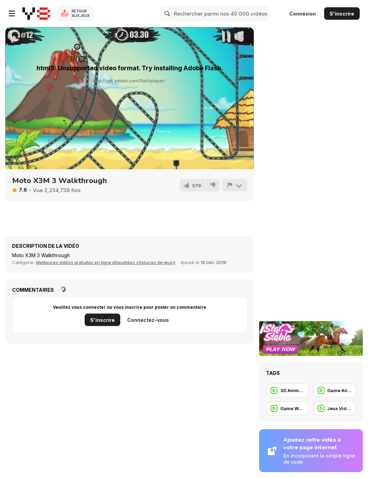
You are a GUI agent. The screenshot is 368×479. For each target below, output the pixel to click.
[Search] (167, 13)
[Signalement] (234, 185)
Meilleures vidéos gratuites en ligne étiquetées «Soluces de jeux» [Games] (106, 262)
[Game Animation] (334, 390)
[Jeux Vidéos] (334, 408)
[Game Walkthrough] (287, 408)
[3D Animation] (287, 390)
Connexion (302, 14)
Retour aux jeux (80, 13)
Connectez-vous (148, 320)
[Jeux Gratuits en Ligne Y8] (36, 13)
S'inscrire (342, 14)
